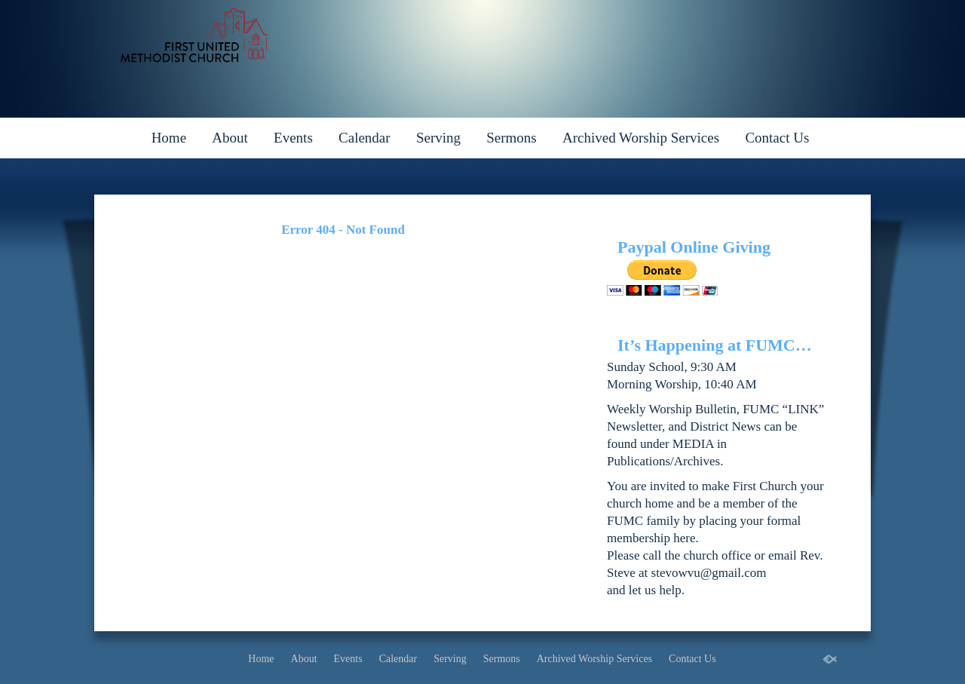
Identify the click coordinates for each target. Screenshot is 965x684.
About (230, 138)
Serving (438, 138)
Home (169, 138)
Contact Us (777, 138)
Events (293, 138)
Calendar (365, 138)
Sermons (511, 138)
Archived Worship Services (640, 138)
